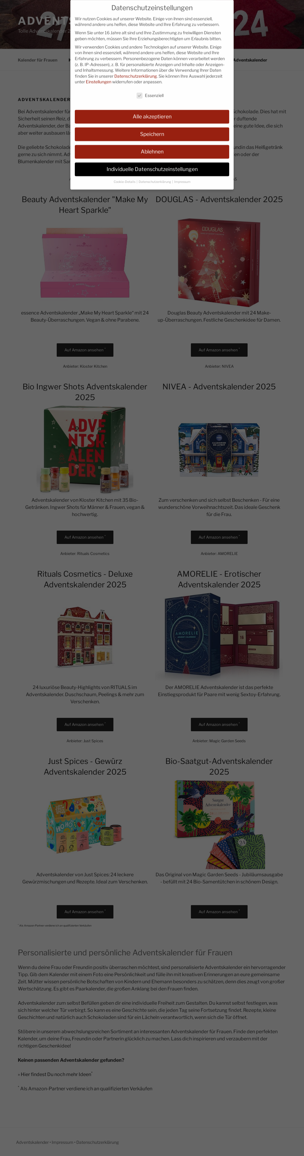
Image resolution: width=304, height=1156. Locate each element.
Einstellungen (98, 76)
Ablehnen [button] (152, 146)
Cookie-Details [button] (125, 176)
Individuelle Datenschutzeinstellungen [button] (152, 164)
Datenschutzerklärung (135, 70)
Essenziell (150, 90)
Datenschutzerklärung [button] (155, 176)
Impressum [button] (182, 176)
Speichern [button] (152, 129)
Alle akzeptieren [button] (152, 111)
